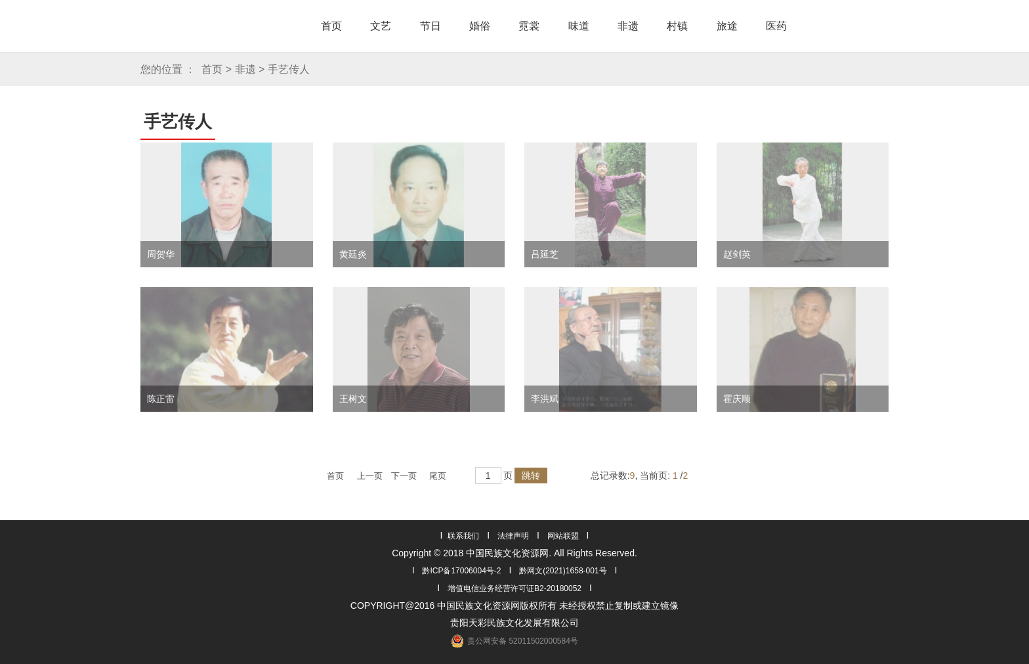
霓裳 (528, 26)
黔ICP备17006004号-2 (461, 570)
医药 (776, 26)
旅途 (727, 26)
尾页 (437, 476)
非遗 (628, 26)
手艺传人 (289, 69)
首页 (331, 26)
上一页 (370, 476)
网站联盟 (563, 536)
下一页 (404, 476)
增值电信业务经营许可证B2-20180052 (514, 588)
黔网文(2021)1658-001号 (562, 570)
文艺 (380, 26)
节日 (430, 26)
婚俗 (479, 26)
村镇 (677, 26)
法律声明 (513, 536)
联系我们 (463, 536)
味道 (578, 26)
